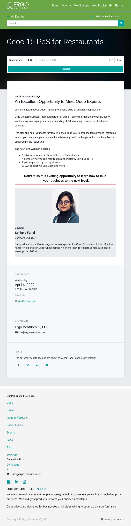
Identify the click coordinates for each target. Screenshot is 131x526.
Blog (9, 447)
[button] (110, 5)
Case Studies (15, 425)
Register (65, 68)
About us (41, 489)
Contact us (13, 464)
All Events (15, 16)
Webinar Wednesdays (105, 16)
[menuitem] (56, 5)
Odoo (10, 402)
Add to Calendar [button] (27, 301)
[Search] (121, 23)
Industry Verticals (17, 417)
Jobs (10, 440)
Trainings (12, 455)
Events (11, 432)
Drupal (10, 410)
